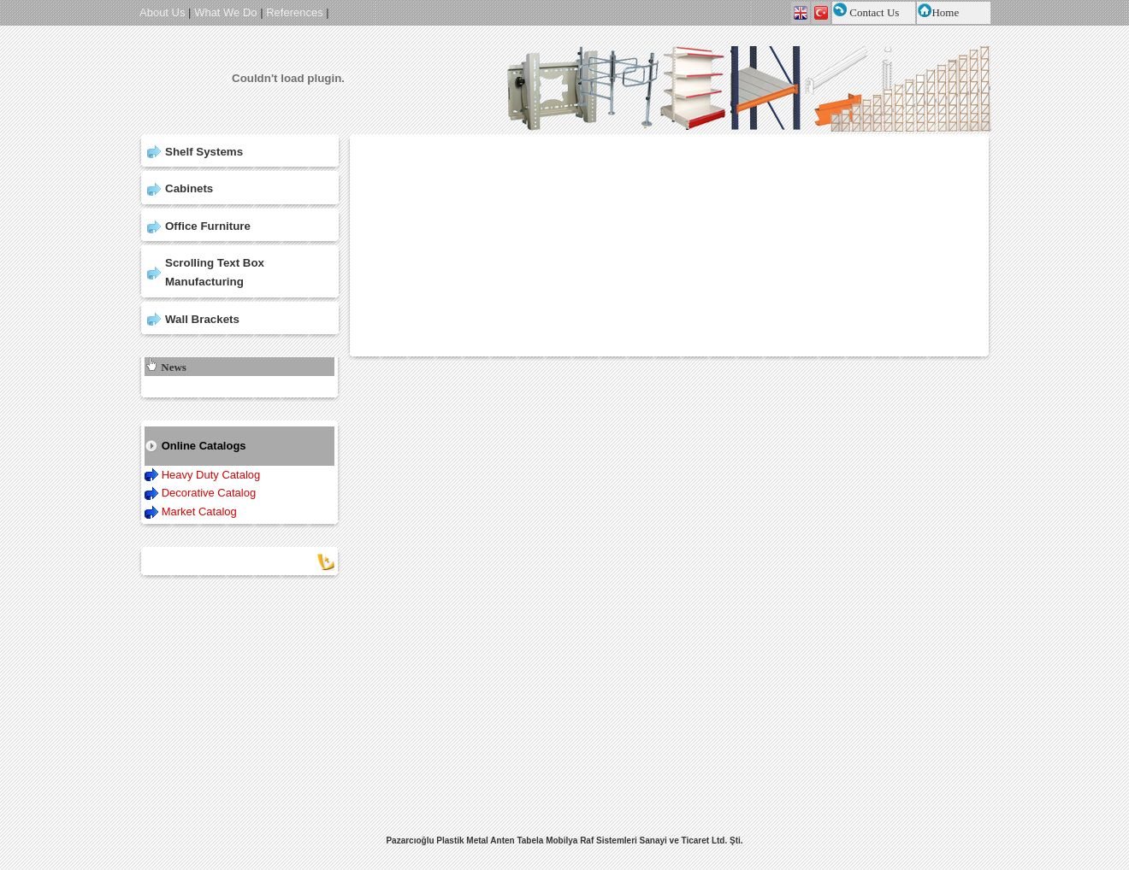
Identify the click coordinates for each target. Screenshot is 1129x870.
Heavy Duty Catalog (211, 474)
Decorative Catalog (209, 492)
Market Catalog (199, 511)
